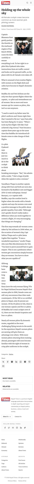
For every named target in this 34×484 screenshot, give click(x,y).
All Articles (21, 463)
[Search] (27, 3)
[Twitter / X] (9, 427)
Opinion (20, 443)
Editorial (4, 443)
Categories (4, 460)
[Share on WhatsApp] (20, 362)
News (3, 439)
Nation (11, 354)
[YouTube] (13, 427)
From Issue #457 (19, 29)
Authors (3, 467)
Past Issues (21, 460)
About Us (7, 416)
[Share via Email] (3, 366)
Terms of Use (22, 481)
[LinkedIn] (21, 427)
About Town (22, 450)
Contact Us (18, 416)
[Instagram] (17, 427)
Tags (2, 463)
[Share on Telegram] (25, 362)
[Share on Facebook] (7, 362)
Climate (3, 447)
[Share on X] (3, 362)
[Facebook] (5, 427)
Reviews (21, 447)
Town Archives (23, 467)
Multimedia (22, 439)
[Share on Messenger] (12, 362)
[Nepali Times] (5, 399)
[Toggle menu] (31, 3)
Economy (4, 450)
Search (20, 470)
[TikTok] (25, 427)
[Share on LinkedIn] (16, 362)
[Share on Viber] (29, 362)
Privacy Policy (12, 481)
